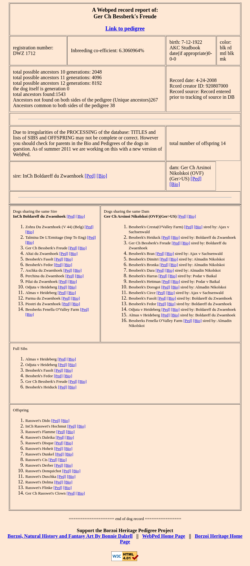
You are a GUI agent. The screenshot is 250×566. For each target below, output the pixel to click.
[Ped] (90, 176)
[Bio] (102, 176)
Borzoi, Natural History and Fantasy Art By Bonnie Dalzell (69, 536)
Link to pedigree (125, 28)
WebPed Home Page (163, 536)
